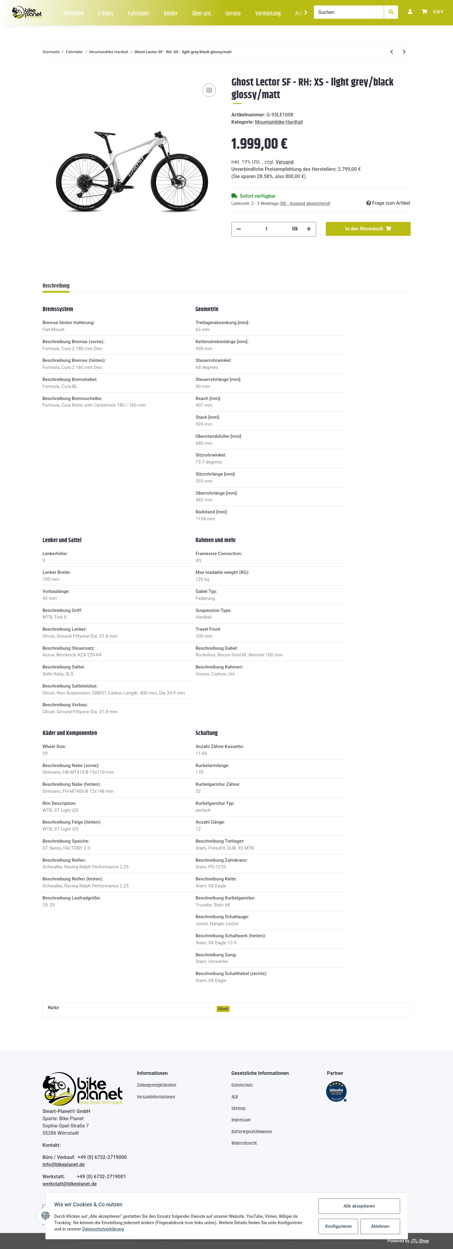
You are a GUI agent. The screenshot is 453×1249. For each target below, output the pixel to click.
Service (233, 13)
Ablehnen (379, 1226)
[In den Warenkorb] (47, 73)
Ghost (223, 1009)
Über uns (201, 13)
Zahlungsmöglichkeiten (156, 1085)
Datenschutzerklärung (104, 1229)
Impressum (241, 1120)
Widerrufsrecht (244, 1143)
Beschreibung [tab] (56, 286)
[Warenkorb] (432, 12)
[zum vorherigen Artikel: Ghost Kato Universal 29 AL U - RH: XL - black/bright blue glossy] (391, 52)
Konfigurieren (338, 1226)
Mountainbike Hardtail (279, 122)
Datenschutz (242, 1085)
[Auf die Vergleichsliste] (209, 90)
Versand (284, 162)
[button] (410, 12)
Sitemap (238, 1108)
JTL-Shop (419, 1240)
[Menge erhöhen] (309, 229)
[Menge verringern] (239, 229)
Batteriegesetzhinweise (251, 1132)
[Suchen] (349, 12)
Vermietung (268, 13)
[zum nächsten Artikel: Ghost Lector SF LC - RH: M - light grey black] (404, 52)
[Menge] (266, 229)
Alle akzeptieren (358, 1206)
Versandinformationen (156, 1097)
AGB (234, 1097)
